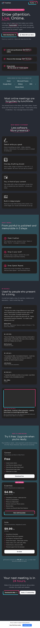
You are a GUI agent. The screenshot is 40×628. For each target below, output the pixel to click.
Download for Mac (11, 592)
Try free (33, 2)
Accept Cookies (27, 625)
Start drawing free (9, 35)
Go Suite (19, 551)
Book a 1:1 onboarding (27, 592)
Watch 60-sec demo (27, 35)
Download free (19, 476)
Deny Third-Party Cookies (15, 625)
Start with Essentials (19, 513)
